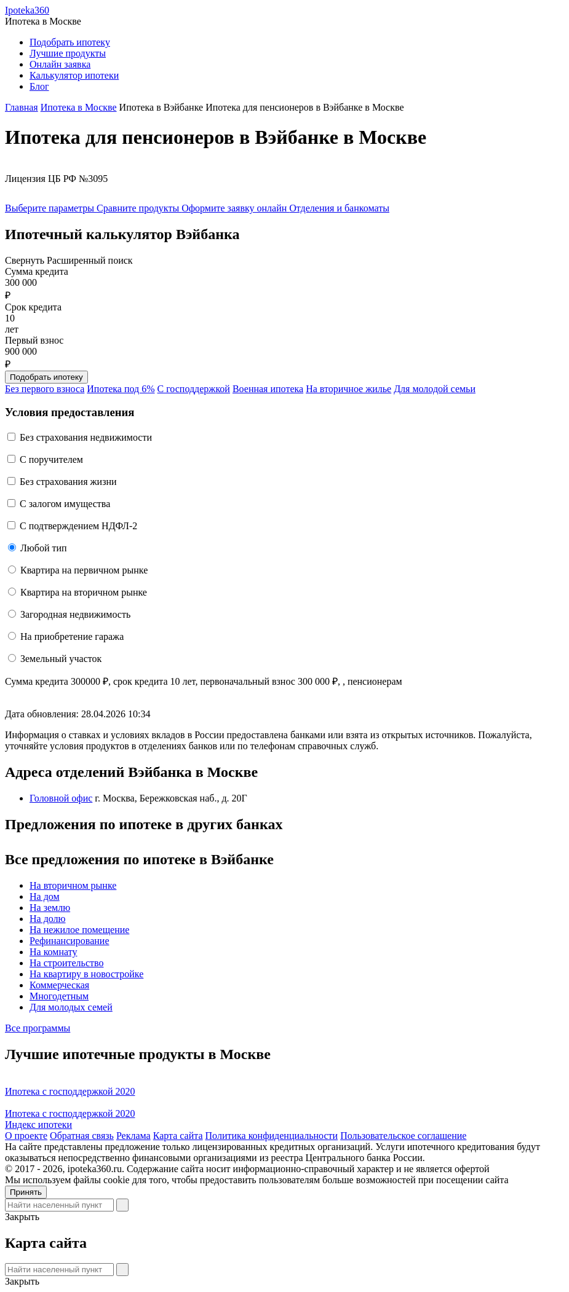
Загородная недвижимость (75, 614)
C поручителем (51, 459)
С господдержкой (193, 389)
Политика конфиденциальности (271, 1135)
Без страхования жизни (68, 481)
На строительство (66, 963)
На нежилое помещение (79, 929)
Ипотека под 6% (120, 389)
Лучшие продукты (68, 53)
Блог (39, 86)
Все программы (37, 1028)
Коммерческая (59, 985)
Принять (26, 1192)
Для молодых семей (71, 1007)
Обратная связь (82, 1135)
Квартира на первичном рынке (84, 570)
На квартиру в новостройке (86, 974)
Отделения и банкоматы (339, 208)
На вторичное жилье (348, 389)
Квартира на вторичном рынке (83, 592)
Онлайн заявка (60, 64)
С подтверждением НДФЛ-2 (78, 526)
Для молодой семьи (434, 389)
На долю (48, 918)
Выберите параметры (51, 208)
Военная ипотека (268, 389)
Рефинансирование (69, 941)
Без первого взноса (44, 389)
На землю (50, 907)
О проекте (26, 1135)
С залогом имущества (65, 503)
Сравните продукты (139, 208)
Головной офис (61, 798)
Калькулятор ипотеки (74, 75)
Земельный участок (60, 658)
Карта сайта (178, 1135)
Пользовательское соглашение (403, 1135)
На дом (45, 896)
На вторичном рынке (73, 885)
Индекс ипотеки (38, 1124)
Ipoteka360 (27, 10)
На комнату (53, 952)
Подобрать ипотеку (70, 42)
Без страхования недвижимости (86, 437)
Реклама (133, 1135)
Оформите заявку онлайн (235, 208)
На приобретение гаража (72, 636)
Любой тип (43, 548)
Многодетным (59, 996)
